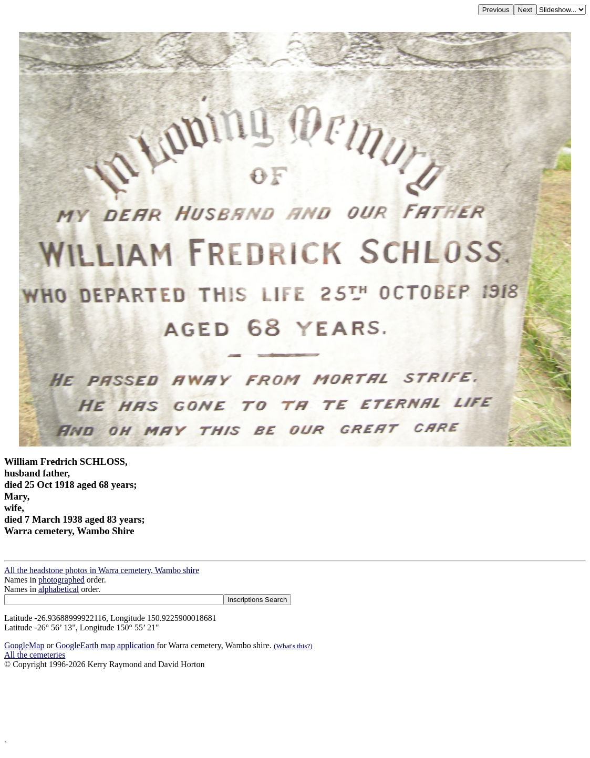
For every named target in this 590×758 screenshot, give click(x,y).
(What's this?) (293, 646)
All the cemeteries (34, 654)
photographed (61, 579)
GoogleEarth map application (106, 645)
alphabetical (58, 589)
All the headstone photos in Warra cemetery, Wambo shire (101, 570)
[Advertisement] (295, 704)
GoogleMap (24, 645)
